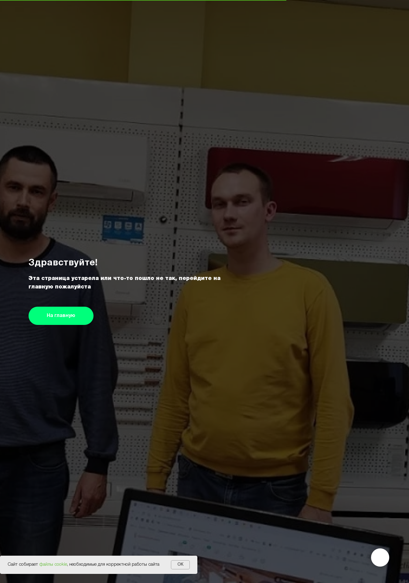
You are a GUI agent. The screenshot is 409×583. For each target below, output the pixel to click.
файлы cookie (53, 564)
